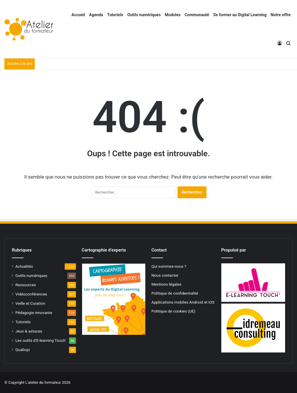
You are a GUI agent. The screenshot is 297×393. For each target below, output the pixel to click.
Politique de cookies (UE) (173, 311)
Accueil (78, 14)
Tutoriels (115, 14)
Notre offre (281, 14)
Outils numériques (144, 14)
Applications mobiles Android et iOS (182, 302)
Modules (172, 14)
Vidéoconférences (31, 294)
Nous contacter (164, 275)
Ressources (25, 284)
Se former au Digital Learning (240, 14)
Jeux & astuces (28, 331)
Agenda (96, 14)
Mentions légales (166, 284)
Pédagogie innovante (33, 312)
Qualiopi (22, 349)
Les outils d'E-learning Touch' (40, 340)
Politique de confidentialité (174, 293)
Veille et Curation (30, 303)
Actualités (24, 266)
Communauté (196, 14)
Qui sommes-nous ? (168, 266)
